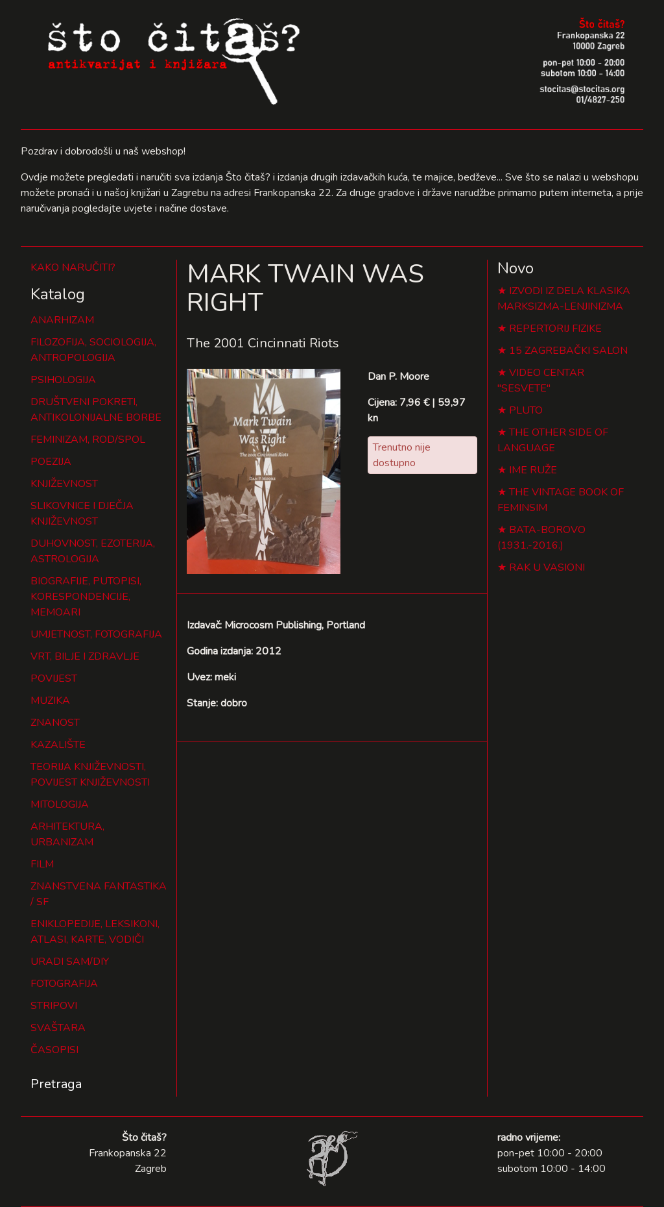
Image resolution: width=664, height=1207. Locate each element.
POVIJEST (53, 678)
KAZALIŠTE (58, 745)
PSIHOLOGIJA (63, 380)
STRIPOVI (53, 1006)
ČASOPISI (54, 1050)
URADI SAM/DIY (69, 961)
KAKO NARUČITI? (72, 267)
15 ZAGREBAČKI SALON (568, 350)
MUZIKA (50, 700)
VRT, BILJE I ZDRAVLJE (84, 656)
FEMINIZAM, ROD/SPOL (87, 439)
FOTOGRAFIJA (64, 984)
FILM (42, 864)
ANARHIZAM (62, 320)
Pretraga (56, 1084)
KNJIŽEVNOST (64, 484)
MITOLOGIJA (59, 804)
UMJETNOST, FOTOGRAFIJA (96, 634)
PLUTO (526, 410)
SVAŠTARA (58, 1028)
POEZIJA (50, 461)
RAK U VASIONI (547, 567)
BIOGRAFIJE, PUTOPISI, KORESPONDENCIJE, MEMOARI (85, 596)
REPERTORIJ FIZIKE (555, 328)
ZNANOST (55, 722)
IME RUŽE (533, 470)
